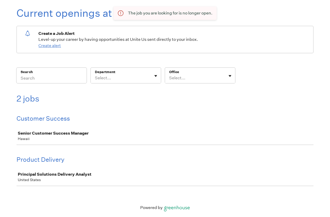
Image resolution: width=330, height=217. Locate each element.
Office (174, 72)
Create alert (49, 45)
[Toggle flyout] (156, 76)
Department (105, 72)
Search (27, 72)
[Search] (51, 78)
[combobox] (95, 78)
